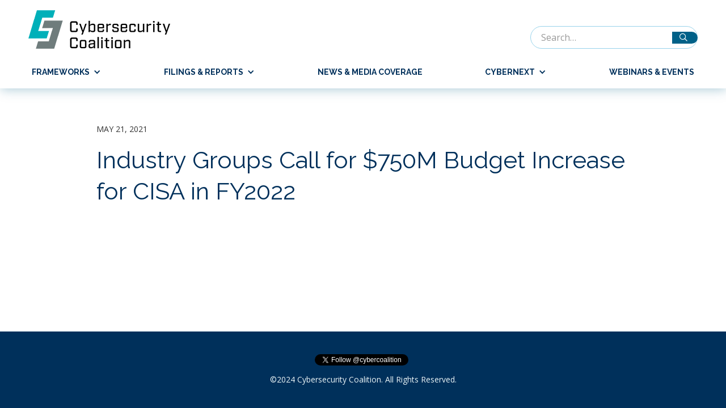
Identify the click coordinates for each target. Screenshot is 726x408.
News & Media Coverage (370, 71)
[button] (62, 72)
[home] (105, 29)
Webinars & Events (651, 71)
